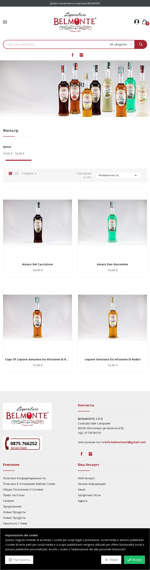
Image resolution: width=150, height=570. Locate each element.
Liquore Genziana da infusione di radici (112, 359)
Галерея (8, 501)
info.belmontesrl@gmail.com (125, 442)
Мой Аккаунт (86, 478)
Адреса (82, 501)
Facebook (72, 54)
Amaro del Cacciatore (37, 264)
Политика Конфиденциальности (24, 478)
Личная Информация (92, 484)
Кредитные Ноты (89, 495)
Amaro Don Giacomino (112, 264)
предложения (12, 506)
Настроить (19, 560)
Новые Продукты (14, 512)
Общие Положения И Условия (23, 489)
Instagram (81, 54)
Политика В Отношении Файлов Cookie (29, 484)
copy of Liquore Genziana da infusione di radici (37, 359)
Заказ (81, 489)
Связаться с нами (15, 523)
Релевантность (118, 175)
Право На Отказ (13, 495)
